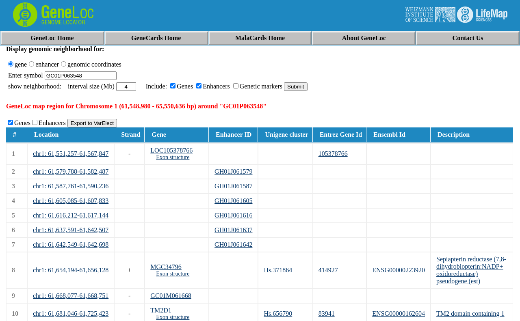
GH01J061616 (233, 215)
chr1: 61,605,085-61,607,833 (70, 200)
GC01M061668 (170, 295)
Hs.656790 (278, 313)
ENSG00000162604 (398, 313)
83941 (326, 313)
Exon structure (172, 157)
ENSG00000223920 (398, 270)
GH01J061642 (233, 244)
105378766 (333, 153)
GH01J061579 (233, 171)
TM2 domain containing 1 (470, 313)
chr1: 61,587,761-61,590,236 (70, 186)
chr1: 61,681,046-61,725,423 (70, 313)
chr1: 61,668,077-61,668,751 (70, 295)
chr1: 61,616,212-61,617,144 (70, 215)
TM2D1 (160, 310)
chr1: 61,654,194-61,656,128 (70, 270)
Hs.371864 (278, 270)
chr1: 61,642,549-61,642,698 (70, 244)
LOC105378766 (171, 150)
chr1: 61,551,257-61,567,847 (70, 153)
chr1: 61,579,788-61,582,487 (70, 171)
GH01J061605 (233, 200)
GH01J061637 (233, 229)
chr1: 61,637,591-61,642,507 (70, 229)
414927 (328, 270)
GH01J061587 (233, 186)
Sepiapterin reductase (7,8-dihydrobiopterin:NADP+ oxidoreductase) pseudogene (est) (471, 270)
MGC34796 (165, 266)
